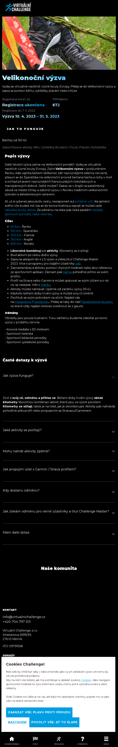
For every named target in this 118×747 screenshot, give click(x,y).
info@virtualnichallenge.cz (24, 617)
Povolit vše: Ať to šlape (54, 722)
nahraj (67, 272)
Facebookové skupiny (96, 302)
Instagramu (23, 302)
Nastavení (17, 722)
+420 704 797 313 (17, 622)
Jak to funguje (25, 129)
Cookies (86, 680)
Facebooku (41, 302)
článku (46, 285)
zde (78, 263)
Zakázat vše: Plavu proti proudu (39, 712)
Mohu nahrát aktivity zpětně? (26, 451)
